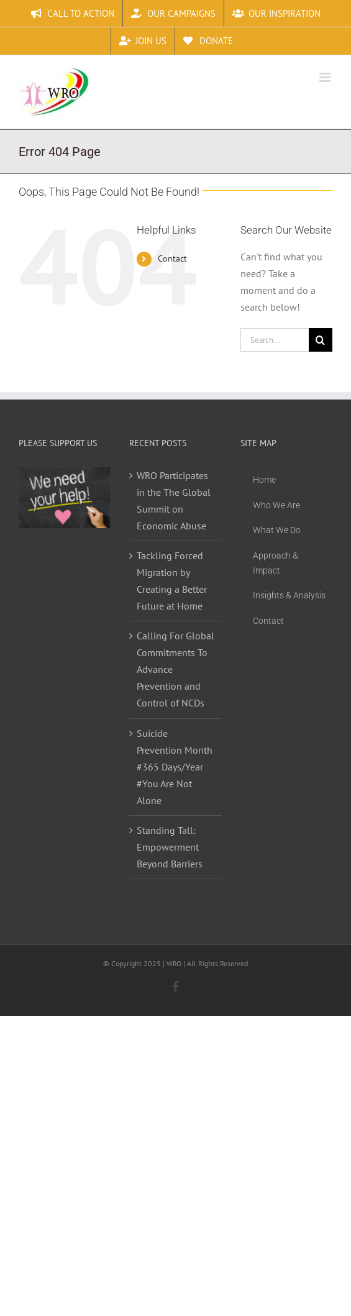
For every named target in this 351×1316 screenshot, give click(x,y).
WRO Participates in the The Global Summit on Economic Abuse (174, 500)
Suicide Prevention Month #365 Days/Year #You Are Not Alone (174, 767)
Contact (172, 258)
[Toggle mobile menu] (325, 77)
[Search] (320, 340)
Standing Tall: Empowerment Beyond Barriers (170, 847)
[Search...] (274, 340)
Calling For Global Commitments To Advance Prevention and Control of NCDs (175, 669)
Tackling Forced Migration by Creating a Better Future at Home (172, 580)
